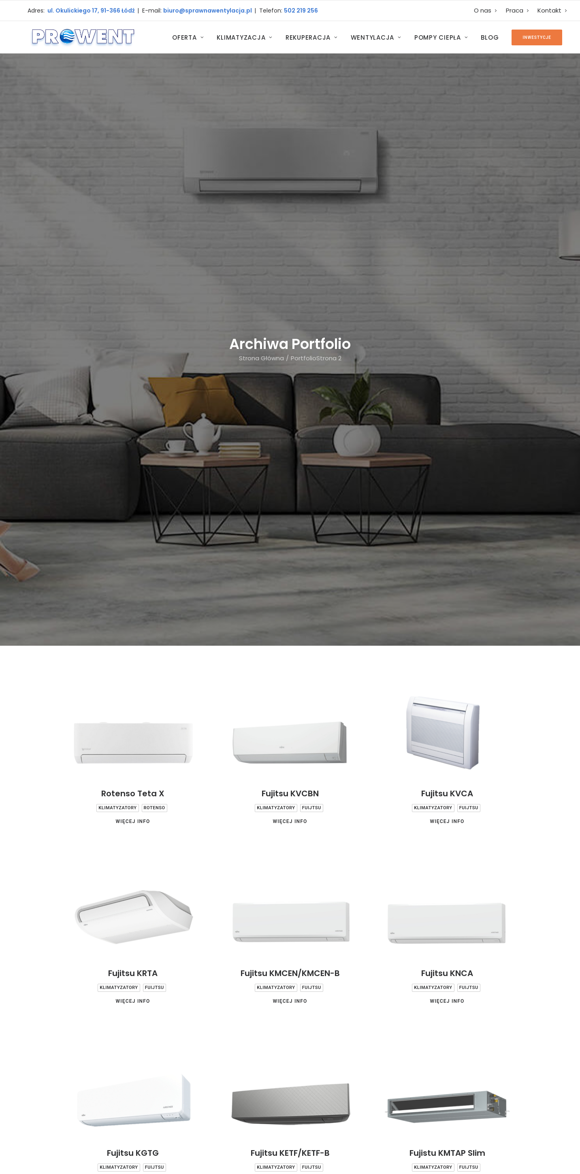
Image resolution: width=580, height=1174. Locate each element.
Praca (517, 10)
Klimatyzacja (245, 37)
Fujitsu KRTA (133, 487)
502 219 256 (301, 10)
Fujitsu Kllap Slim (132, 847)
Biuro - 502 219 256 (235, 1076)
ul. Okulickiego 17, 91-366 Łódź (90, 10)
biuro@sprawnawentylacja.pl (208, 10)
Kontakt (552, 10)
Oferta (188, 37)
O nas (485, 10)
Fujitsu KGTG (133, 667)
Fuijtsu (311, 322)
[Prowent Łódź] (82, 37)
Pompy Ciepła (441, 37)
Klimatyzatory (117, 322)
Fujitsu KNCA (447, 487)
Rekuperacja (312, 37)
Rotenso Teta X (132, 308)
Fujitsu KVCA (447, 308)
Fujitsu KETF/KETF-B (290, 667)
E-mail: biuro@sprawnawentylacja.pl (252, 1101)
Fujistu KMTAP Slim (447, 667)
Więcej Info (132, 336)
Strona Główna (261, 115)
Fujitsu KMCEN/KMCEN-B (290, 487)
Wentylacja (376, 37)
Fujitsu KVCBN (290, 308)
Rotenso (154, 322)
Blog (490, 37)
